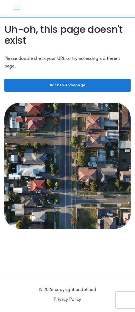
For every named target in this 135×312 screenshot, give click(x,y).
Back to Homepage (67, 85)
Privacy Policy (67, 299)
